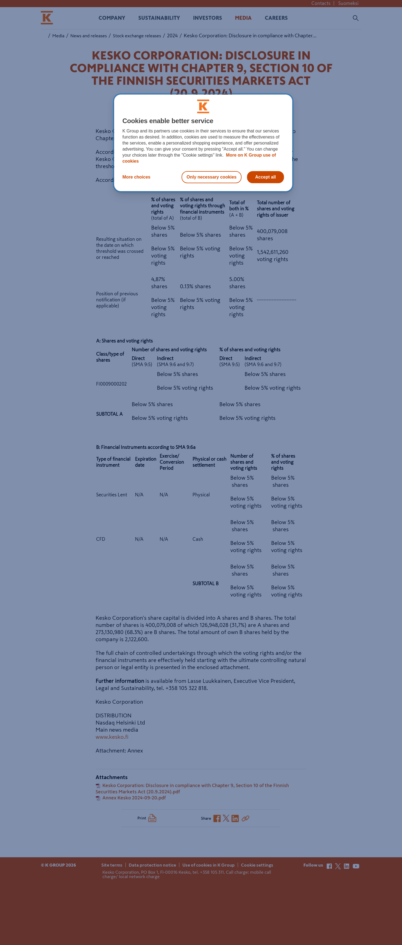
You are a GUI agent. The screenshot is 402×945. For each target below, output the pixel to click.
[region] (203, 143)
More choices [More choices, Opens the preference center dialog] (136, 177)
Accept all (265, 177)
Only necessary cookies (211, 177)
